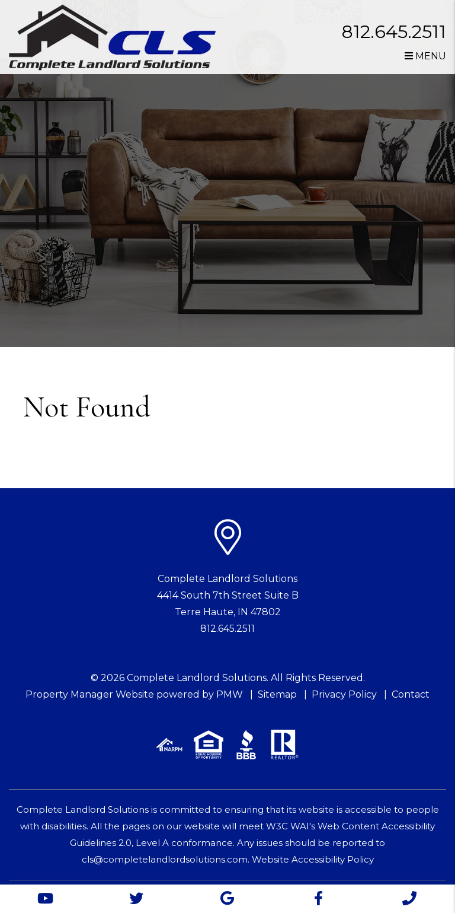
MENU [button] (425, 56)
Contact (411, 694)
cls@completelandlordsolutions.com (165, 859)
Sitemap (277, 694)
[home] (112, 36)
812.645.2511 (394, 32)
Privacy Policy (344, 694)
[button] (45, 899)
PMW (229, 694)
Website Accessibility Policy (313, 859)
